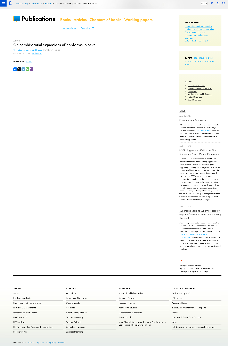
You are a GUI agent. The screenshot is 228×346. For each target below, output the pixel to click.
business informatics (193, 26)
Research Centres (127, 298)
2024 (210, 58)
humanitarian (208, 29)
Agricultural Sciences (196, 85)
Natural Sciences (195, 97)
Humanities (192, 91)
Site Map (61, 342)
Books (65, 19)
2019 (207, 61)
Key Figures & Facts (22, 298)
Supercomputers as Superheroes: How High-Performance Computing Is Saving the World (200, 214)
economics (207, 26)
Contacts (30, 342)
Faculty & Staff (20, 317)
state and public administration (198, 40)
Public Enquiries (20, 331)
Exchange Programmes (76, 312)
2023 (187, 61)
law (203, 32)
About (17, 288)
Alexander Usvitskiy (203, 130)
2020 (202, 61)
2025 (205, 58)
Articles (80, 19)
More (187, 64)
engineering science (193, 29)
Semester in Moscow (75, 327)
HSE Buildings (19, 322)
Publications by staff (181, 293)
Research (125, 288)
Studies (71, 288)
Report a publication (69, 28)
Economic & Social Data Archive (186, 317)
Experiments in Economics (192, 120)
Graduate (70, 307)
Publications (38, 18)
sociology (189, 38)
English (29, 61)
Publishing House (179, 302)
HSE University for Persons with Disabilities (32, 327)
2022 (192, 61)
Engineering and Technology (200, 88)
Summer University (74, 317)
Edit (220, 342)
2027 (196, 58)
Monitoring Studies (128, 307)
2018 (212, 61)
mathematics (202, 35)
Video (174, 322)
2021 (197, 61)
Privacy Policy (51, 342)
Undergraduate (73, 302)
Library (175, 312)
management (190, 35)
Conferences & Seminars (130, 312)
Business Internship (74, 331)
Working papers (138, 19)
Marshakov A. (37, 53)
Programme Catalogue (76, 298)
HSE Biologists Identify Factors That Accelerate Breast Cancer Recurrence (199, 152)
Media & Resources (184, 288)
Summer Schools (73, 322)
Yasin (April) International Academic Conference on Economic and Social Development (142, 323)
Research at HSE (87, 28)
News (182, 111)
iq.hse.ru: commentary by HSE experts (189, 307)
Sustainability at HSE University (27, 302)
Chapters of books (105, 19)
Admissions (71, 293)
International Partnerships (25, 312)
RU (202, 3)
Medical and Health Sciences (200, 94)
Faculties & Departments (24, 307)
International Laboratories (131, 293)
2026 (201, 58)
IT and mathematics (193, 32)
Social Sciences (194, 99)
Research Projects (127, 302)
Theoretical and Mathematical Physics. (28, 50)
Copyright (40, 342)
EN (206, 3)
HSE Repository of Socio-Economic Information (193, 327)
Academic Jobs (125, 317)
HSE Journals (177, 298)
